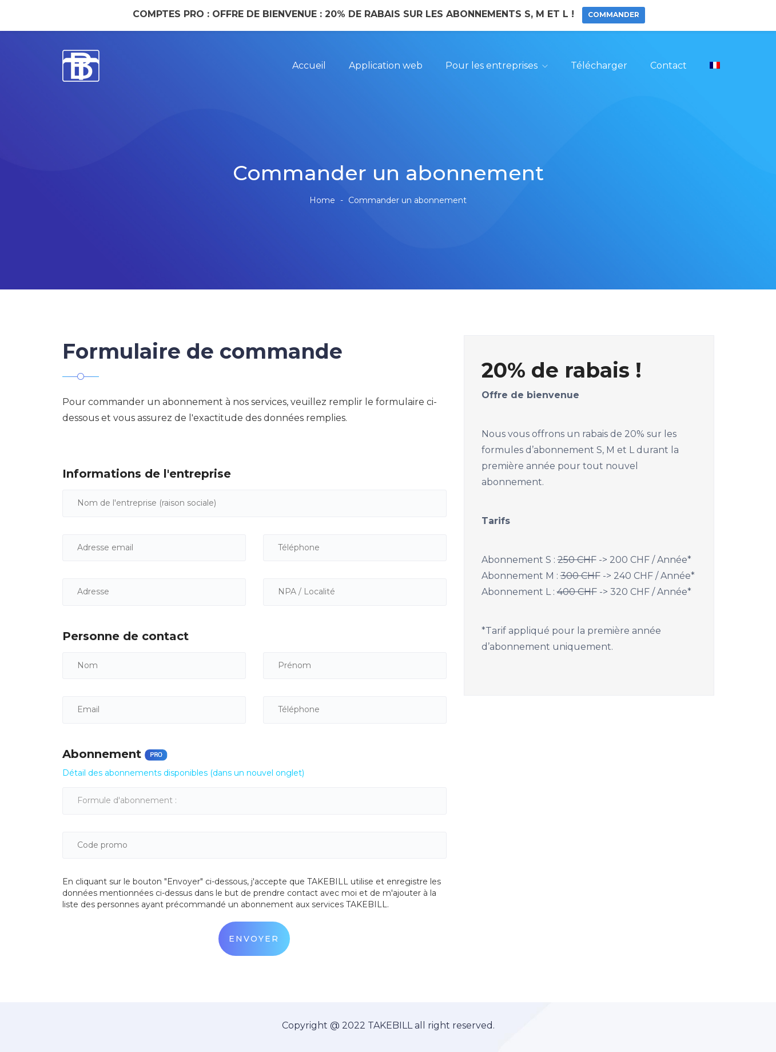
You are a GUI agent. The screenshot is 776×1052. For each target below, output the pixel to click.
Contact (668, 65)
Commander (613, 14)
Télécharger (599, 65)
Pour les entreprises (491, 65)
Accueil (309, 65)
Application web (386, 65)
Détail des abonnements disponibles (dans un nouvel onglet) (183, 772)
